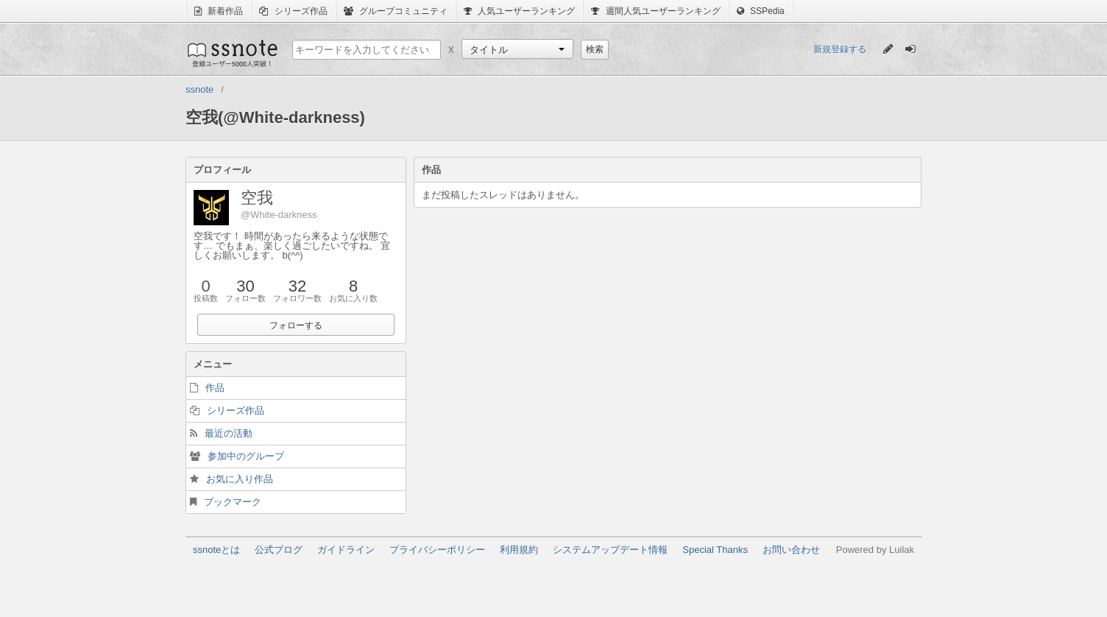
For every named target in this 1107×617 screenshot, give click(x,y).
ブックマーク (232, 502)
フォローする (295, 325)
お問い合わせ (791, 549)
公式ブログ (279, 549)
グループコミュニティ (396, 11)
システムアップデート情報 (610, 549)
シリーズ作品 (293, 11)
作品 (214, 387)
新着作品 (218, 11)
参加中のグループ (246, 456)
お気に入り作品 (239, 479)
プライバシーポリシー (437, 549)
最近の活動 (228, 433)
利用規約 (519, 549)
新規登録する (839, 49)
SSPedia (761, 11)
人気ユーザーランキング (519, 11)
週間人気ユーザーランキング (655, 11)
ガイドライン (346, 549)
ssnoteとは (216, 549)
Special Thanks (715, 549)
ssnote (231, 53)
